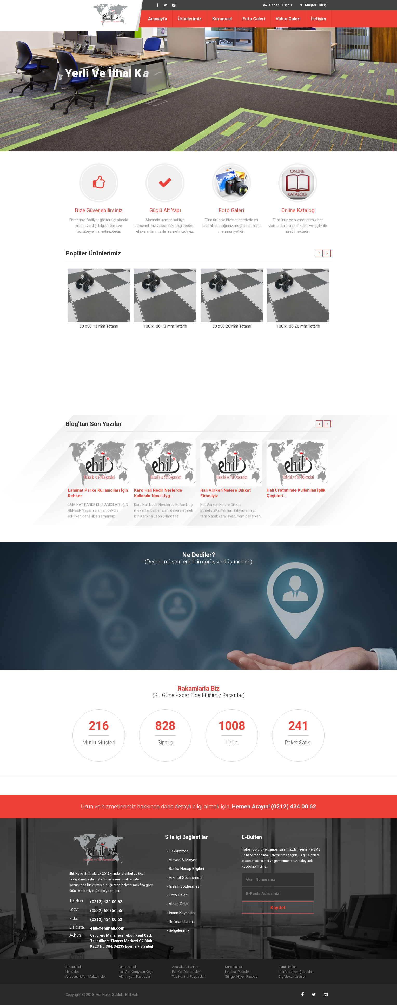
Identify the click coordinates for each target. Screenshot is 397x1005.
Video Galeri (288, 18)
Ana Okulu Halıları (185, 967)
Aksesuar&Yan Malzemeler (85, 977)
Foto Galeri (253, 18)
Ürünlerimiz (190, 18)
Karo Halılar (233, 967)
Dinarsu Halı (128, 967)
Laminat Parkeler (237, 972)
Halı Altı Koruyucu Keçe (136, 972)
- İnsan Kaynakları (181, 912)
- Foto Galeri (177, 895)
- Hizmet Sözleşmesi (184, 877)
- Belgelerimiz (177, 930)
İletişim (318, 18)
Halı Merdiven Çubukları (296, 972)
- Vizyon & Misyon (181, 860)
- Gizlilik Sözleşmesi (183, 886)
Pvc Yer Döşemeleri (186, 972)
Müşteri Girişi (314, 5)
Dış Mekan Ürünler (292, 977)
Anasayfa (157, 18)
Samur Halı (73, 967)
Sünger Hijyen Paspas (241, 977)
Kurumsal (222, 18)
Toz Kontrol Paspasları (189, 977)
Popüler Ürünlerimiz (93, 253)
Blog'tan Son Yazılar (93, 424)
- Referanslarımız (181, 921)
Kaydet (278, 907)
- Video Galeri (177, 904)
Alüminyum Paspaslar (135, 977)
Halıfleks (72, 972)
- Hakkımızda (177, 851)
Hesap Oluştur (277, 5)
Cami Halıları (287, 967)
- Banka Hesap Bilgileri (185, 868)
